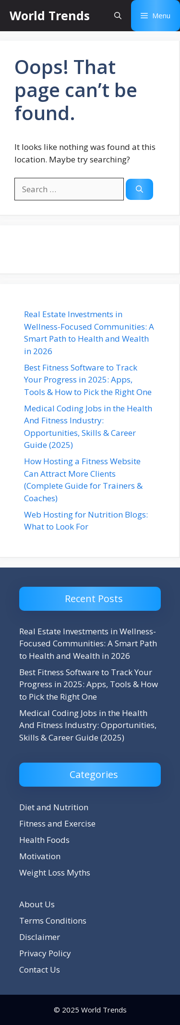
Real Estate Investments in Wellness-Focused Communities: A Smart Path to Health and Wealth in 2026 (88, 643)
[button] (118, 15)
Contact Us (39, 969)
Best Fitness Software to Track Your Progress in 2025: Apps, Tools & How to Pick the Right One (88, 379)
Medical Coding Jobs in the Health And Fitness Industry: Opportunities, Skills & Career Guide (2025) (87, 725)
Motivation (39, 856)
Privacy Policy (45, 953)
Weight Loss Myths (54, 872)
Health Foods (44, 839)
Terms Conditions (52, 920)
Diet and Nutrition (53, 807)
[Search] (139, 189)
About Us (37, 904)
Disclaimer (39, 936)
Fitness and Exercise (57, 823)
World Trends (50, 15)
